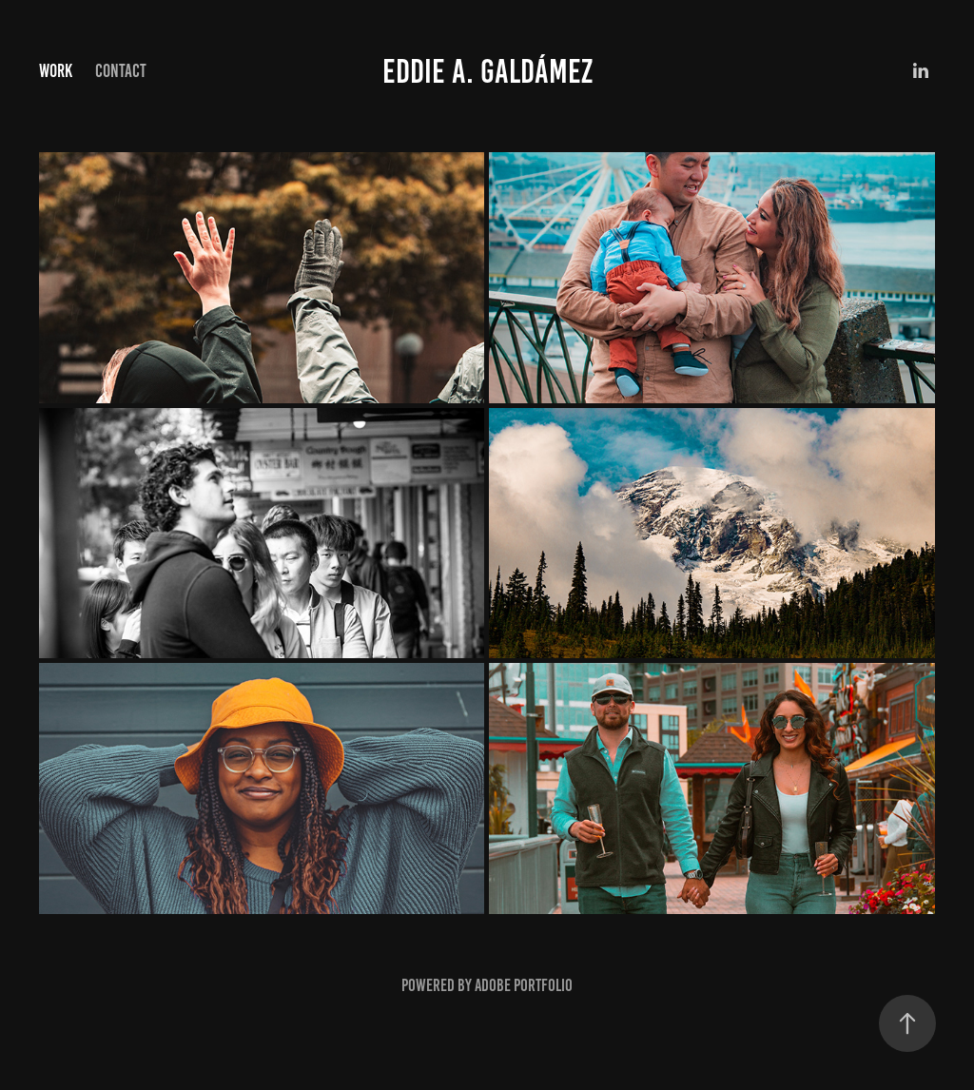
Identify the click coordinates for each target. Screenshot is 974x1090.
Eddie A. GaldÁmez (487, 71)
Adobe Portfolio (524, 985)
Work (55, 71)
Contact (120, 71)
